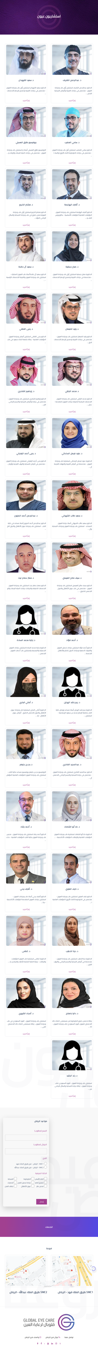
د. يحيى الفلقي (26, 329)
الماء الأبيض (39, 1179)
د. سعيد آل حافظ (26, 267)
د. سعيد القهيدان (26, 80)
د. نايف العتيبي (71, 889)
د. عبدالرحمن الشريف (72, 80)
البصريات (10, 1182)
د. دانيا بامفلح (72, 1013)
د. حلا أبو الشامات (72, 827)
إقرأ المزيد (72, 100)
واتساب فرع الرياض (32, 1337)
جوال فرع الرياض (51, 1337)
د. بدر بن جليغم (26, 764)
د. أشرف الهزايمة (72, 205)
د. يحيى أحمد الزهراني (26, 453)
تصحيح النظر (39, 1182)
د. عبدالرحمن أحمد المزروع (26, 516)
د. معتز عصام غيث (26, 578)
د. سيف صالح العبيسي (72, 578)
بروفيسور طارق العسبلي (26, 142)
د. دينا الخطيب (72, 951)
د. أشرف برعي (26, 889)
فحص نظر (40, 1186)
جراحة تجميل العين (24, 1182)
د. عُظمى (26, 951)
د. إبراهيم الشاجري (26, 391)
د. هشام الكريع (26, 205)
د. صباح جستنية (72, 267)
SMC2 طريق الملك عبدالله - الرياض (28, 1292)
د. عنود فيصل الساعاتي (72, 453)
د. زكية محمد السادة (26, 640)
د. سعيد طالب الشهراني (72, 516)
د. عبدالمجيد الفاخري (72, 764)
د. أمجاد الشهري (26, 1013)
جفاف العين (9, 1186)
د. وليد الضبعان (72, 329)
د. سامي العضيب (72, 142)
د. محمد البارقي (72, 391)
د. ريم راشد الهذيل (72, 702)
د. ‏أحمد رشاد (26, 827)
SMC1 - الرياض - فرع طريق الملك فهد (30, 1164)
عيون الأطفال (26, 1186)
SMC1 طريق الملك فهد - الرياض (75, 1292)
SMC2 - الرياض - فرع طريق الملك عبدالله (29, 1167)
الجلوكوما (27, 1179)
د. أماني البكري (26, 702)
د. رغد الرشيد (71, 1076)
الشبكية (10, 1179)
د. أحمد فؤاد (72, 640)
